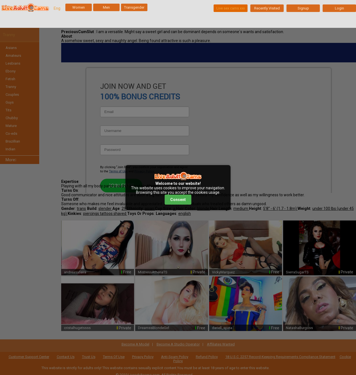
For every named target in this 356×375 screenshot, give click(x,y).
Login (339, 8)
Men (106, 7)
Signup (303, 8)
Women (78, 7)
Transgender (134, 7)
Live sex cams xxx (230, 8)
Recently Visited (267, 8)
